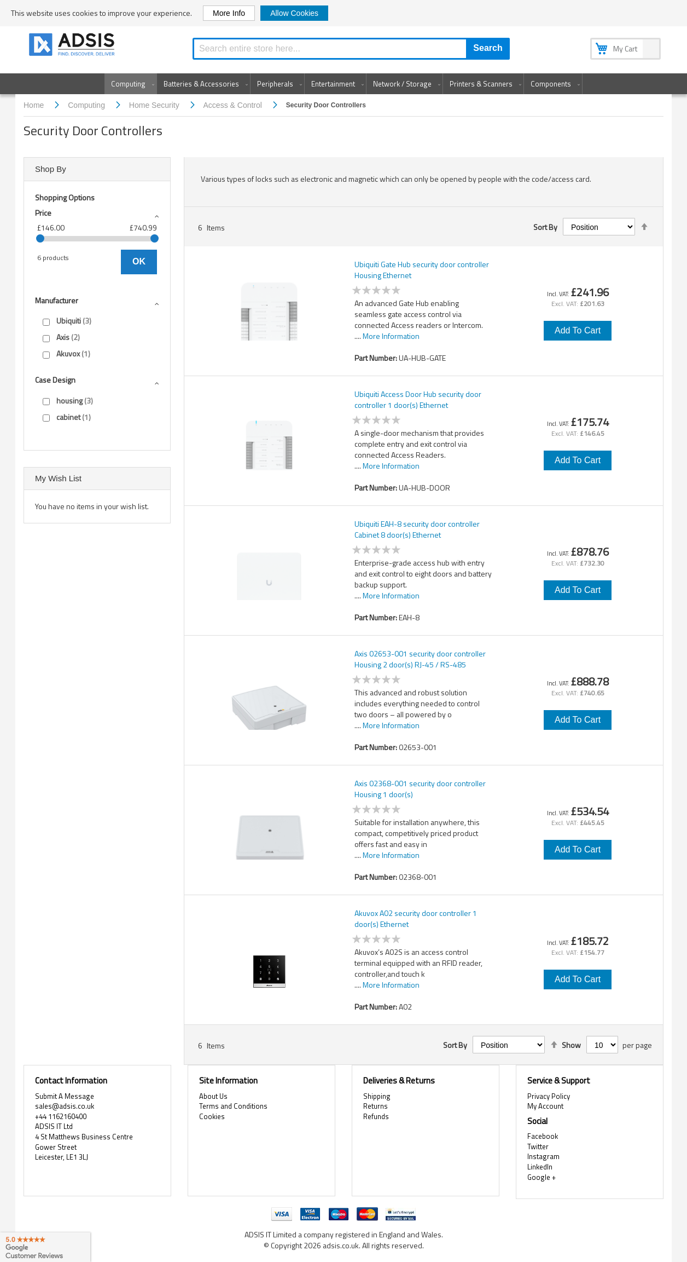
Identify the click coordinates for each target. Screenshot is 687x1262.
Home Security (155, 105)
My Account (545, 1105)
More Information (391, 336)
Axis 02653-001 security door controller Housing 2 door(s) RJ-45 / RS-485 (420, 659)
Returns (375, 1105)
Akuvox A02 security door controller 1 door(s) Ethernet (415, 919)
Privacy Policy (548, 1096)
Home (35, 105)
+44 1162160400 (60, 1116)
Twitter (538, 1146)
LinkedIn (539, 1166)
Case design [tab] (55, 380)
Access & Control (233, 105)
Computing (87, 105)
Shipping (377, 1096)
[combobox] (351, 49)
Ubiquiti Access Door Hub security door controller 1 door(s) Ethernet (417, 400)
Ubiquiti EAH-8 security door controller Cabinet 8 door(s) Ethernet (417, 529)
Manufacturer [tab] (56, 300)
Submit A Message (64, 1096)
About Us (213, 1096)
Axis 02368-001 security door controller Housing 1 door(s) (420, 789)
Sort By (545, 227)
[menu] (343, 83)
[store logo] (72, 46)
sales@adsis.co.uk (64, 1105)
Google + (541, 1177)
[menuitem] (130, 83)
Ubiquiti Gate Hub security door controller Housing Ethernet (421, 270)
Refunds (376, 1116)
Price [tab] (43, 213)
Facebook (542, 1136)
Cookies (212, 1116)
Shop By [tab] (50, 169)
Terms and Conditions (233, 1105)
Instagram (543, 1156)
